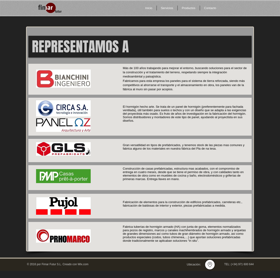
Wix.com (83, 264)
